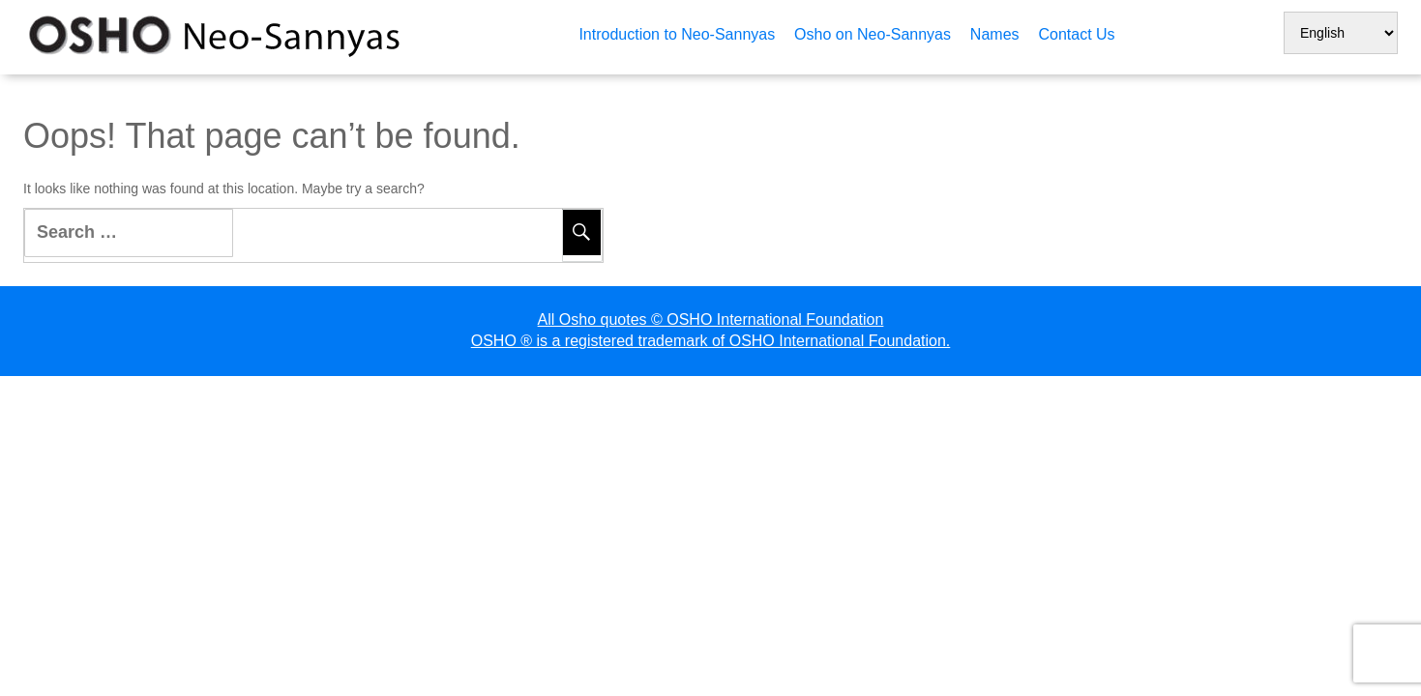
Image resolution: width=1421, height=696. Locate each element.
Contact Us (1076, 34)
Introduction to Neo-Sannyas (676, 34)
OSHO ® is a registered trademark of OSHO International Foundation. (711, 341)
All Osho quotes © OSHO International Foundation (711, 319)
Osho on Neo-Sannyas (872, 34)
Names (995, 34)
